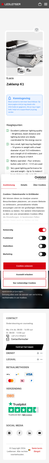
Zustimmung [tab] (9, 185)
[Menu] (46, 4)
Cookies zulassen (24, 266)
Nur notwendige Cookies (24, 283)
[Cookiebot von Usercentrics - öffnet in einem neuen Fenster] (35, 177)
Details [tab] (24, 185)
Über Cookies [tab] (39, 185)
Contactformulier (19, 339)
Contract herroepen (24, 347)
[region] (24, 54)
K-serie (10, 78)
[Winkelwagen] (39, 4)
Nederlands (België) (35, 450)
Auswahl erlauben (24, 274)
